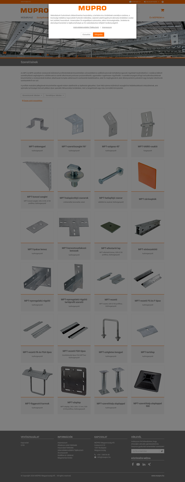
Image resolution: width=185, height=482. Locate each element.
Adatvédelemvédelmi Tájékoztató (86, 27)
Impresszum (107, 27)
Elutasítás (86, 35)
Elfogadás (99, 35)
